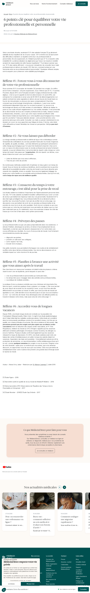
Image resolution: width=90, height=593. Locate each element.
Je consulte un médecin (45, 451)
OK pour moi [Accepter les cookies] (13, 584)
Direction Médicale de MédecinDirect (25, 34)
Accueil (6, 14)
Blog (10, 14)
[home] (7, 4)
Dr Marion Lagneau (39, 364)
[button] (34, 4)
